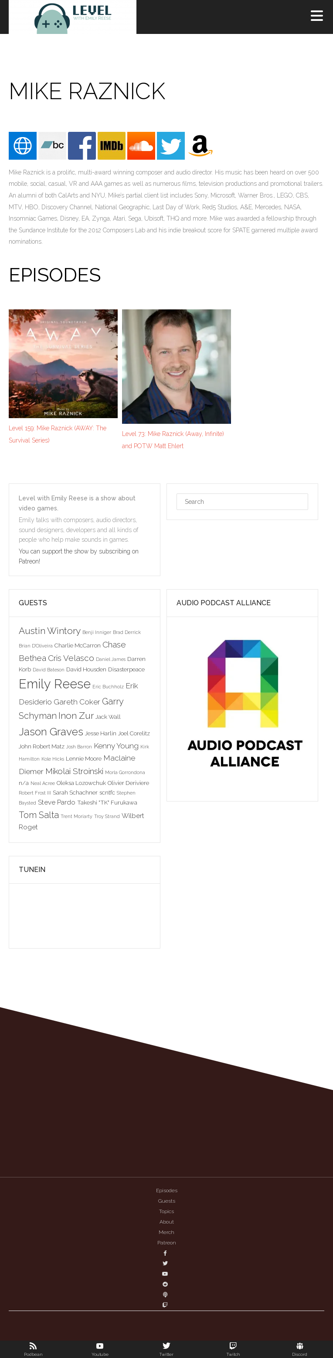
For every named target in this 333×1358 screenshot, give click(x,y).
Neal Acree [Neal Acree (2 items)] (43, 783)
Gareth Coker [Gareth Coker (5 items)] (77, 701)
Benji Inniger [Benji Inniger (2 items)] (96, 632)
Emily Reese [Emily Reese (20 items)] (55, 683)
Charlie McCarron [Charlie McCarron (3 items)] (77, 645)
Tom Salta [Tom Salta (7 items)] (39, 815)
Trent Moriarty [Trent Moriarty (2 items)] (76, 816)
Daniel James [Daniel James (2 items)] (111, 659)
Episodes (166, 1190)
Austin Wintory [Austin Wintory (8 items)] (50, 630)
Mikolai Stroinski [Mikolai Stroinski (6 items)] (74, 771)
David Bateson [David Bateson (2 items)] (49, 669)
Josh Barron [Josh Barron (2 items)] (79, 746)
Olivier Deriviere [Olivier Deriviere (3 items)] (128, 782)
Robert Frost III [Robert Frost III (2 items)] (35, 792)
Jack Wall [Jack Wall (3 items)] (108, 716)
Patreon (166, 1243)
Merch (166, 1232)
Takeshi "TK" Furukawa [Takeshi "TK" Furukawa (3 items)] (107, 802)
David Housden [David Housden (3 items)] (86, 669)
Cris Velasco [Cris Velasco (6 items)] (71, 658)
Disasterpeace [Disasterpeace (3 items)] (126, 669)
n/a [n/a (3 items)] (24, 782)
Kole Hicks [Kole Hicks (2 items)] (52, 758)
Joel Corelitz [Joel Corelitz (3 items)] (134, 733)
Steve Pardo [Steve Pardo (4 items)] (56, 802)
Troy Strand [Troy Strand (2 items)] (107, 816)
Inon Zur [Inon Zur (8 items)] (76, 715)
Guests (166, 1201)
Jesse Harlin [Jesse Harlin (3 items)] (100, 733)
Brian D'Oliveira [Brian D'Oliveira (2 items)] (36, 645)
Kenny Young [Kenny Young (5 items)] (116, 745)
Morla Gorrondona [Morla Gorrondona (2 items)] (125, 772)
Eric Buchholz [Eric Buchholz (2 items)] (108, 686)
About (167, 1222)
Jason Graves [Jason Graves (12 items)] (51, 731)
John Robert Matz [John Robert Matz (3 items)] (42, 746)
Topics (166, 1211)
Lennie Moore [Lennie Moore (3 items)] (84, 758)
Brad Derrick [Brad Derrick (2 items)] (127, 632)
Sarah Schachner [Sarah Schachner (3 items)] (75, 792)
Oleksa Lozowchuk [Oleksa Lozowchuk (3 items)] (81, 782)
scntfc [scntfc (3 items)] (107, 792)
